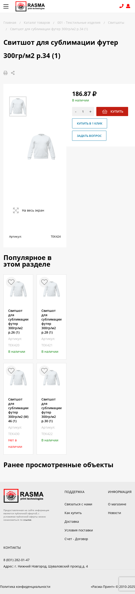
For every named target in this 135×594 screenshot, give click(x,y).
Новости (114, 513)
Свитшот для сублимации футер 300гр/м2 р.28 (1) (51, 321)
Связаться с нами (78, 504)
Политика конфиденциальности (25, 586)
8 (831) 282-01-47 (122, 6)
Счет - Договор (76, 539)
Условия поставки (79, 530)
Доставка (72, 521)
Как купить (73, 513)
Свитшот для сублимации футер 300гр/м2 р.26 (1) (18, 321)
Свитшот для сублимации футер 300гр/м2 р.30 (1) (51, 410)
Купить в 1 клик (89, 123)
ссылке (27, 519)
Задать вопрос (89, 136)
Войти (129, 6)
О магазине (117, 504)
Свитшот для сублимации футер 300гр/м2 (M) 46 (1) (18, 410)
